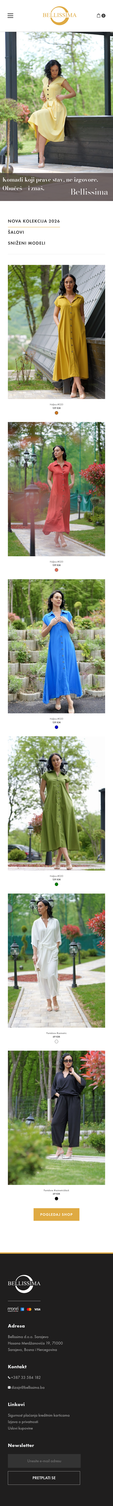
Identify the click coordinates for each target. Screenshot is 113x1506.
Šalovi (16, 233)
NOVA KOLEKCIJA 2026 (34, 222)
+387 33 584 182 (26, 1377)
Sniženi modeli (27, 244)
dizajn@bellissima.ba (28, 1387)
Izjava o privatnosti (23, 1421)
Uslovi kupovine (20, 1428)
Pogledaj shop (56, 1214)
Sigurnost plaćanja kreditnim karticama (39, 1415)
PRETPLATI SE (44, 1478)
